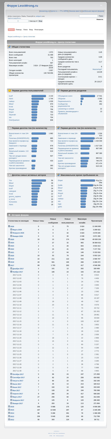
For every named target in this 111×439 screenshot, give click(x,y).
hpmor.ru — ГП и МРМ (59, 11)
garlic (60, 207)
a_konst (12, 199)
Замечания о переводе (18, 146)
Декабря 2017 (18, 269)
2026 (12, 226)
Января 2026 (17, 236)
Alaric (11, 99)
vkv (10, 117)
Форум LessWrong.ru (22, 5)
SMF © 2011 (55, 433)
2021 (12, 252)
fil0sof (11, 104)
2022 (12, 249)
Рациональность (64, 101)
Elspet (11, 112)
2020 (12, 256)
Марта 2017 (17, 397)
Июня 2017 (16, 387)
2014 (12, 413)
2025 (12, 239)
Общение (61, 99)
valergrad (12, 191)
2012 (12, 420)
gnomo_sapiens (15, 196)
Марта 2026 (17, 230)
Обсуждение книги (65, 96)
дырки (11, 148)
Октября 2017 (18, 374)
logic (60, 204)
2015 (12, 410)
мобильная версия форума (93, 11)
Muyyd (11, 109)
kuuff (11, 96)
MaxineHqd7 (97, 69)
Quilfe (60, 185)
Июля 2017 (16, 384)
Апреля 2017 (17, 394)
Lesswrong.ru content (66, 109)
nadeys (11, 101)
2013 (12, 416)
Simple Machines (61, 433)
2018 (12, 262)
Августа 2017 (17, 381)
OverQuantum (14, 120)
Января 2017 (17, 403)
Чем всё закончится (16, 166)
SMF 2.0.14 (50, 433)
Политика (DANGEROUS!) (19, 138)
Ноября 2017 (17, 272)
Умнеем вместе (75, 11)
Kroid (11, 107)
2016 (12, 407)
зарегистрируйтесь (14, 18)
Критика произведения (18, 168)
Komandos (13, 202)
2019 (12, 259)
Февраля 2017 (18, 400)
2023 (12, 246)
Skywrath (12, 115)
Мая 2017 (16, 390)
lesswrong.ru (44, 11)
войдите (39, 16)
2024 (12, 243)
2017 (12, 265)
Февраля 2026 (18, 233)
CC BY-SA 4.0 (56, 431)
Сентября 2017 (18, 377)
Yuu (10, 180)
